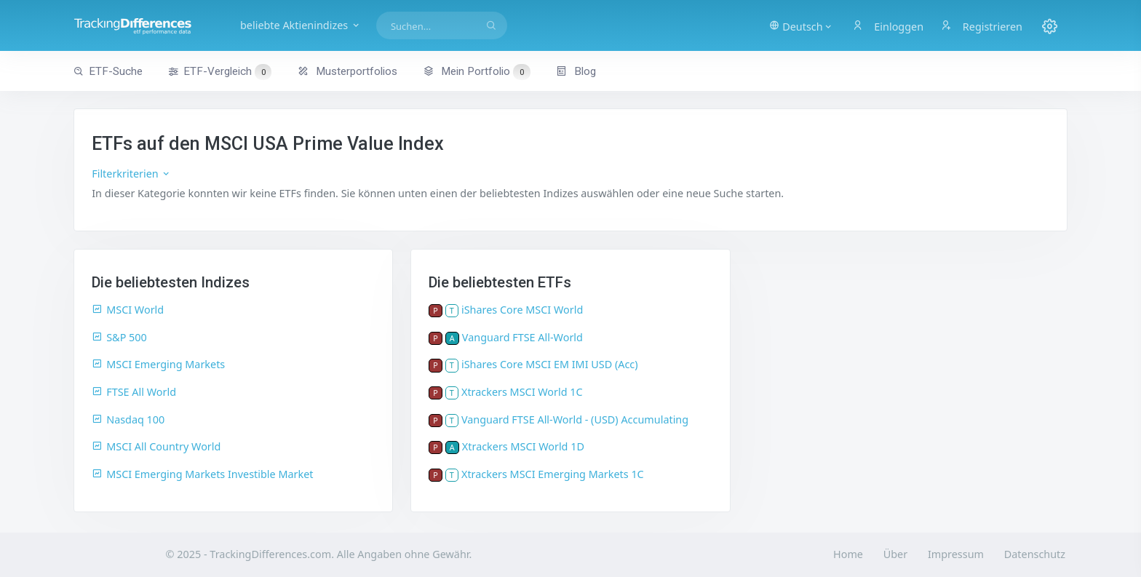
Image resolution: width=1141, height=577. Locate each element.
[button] (800, 25)
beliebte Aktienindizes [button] (300, 25)
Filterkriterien (131, 173)
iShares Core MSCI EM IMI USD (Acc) (549, 364)
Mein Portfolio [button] (476, 71)
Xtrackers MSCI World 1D (523, 446)
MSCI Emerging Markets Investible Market (202, 474)
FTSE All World (134, 392)
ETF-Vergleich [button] (219, 72)
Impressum (956, 554)
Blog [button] (576, 71)
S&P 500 (119, 337)
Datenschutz (1034, 554)
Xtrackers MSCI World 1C (522, 392)
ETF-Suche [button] (108, 71)
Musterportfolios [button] (347, 71)
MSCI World (128, 310)
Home (848, 554)
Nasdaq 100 (128, 419)
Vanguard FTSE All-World (522, 337)
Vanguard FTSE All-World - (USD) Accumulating (574, 419)
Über (895, 554)
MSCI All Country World (156, 446)
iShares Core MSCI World (522, 310)
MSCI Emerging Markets (158, 364)
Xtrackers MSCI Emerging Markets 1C (552, 474)
